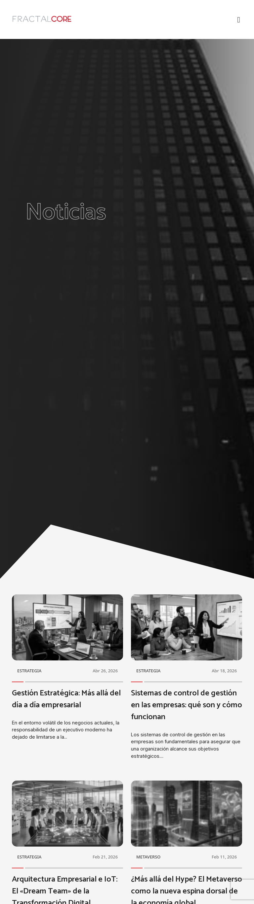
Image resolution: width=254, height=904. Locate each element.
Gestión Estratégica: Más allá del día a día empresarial (66, 699)
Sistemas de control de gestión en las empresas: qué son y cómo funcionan (186, 705)
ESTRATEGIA (29, 671)
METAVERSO (148, 857)
